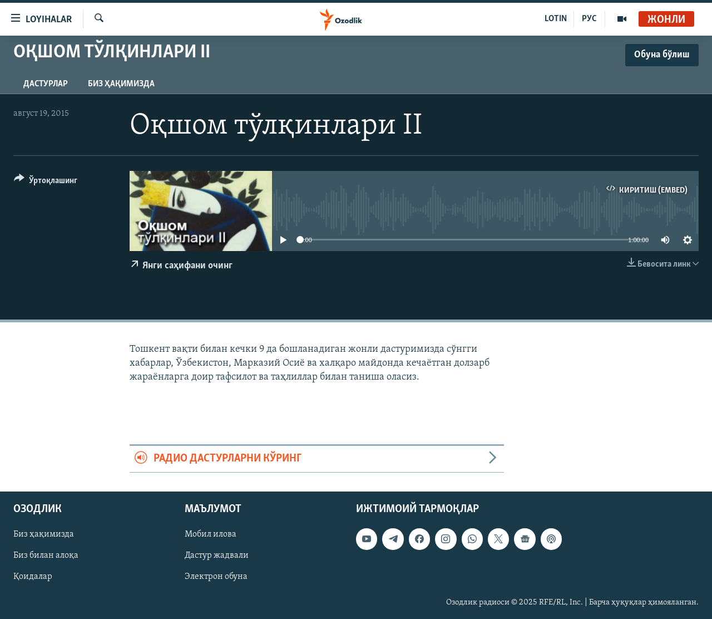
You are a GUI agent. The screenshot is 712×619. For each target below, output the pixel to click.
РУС (589, 18)
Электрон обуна (216, 576)
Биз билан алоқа (45, 555)
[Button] (45, 182)
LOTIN (556, 18)
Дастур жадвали (217, 555)
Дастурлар (45, 84)
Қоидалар (32, 576)
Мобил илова (210, 534)
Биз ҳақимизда (121, 84)
